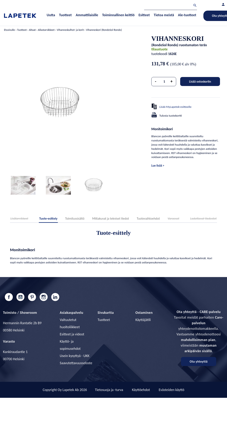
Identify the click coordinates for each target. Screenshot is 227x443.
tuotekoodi (159, 54)
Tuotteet (104, 320)
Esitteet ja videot (72, 334)
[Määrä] (164, 82)
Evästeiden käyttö (171, 390)
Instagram (44, 297)
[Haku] (170, 6)
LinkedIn (55, 297)
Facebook (9, 297)
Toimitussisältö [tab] (74, 218)
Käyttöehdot (141, 390)
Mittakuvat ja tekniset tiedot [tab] (110, 218)
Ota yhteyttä (199, 361)
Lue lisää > (157, 165)
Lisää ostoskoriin (200, 81)
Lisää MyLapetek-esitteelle (175, 107)
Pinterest (32, 297)
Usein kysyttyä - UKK (74, 356)
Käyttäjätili (143, 320)
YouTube (20, 297)
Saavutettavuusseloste (76, 363)
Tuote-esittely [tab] (48, 218)
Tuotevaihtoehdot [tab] (148, 218)
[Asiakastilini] (223, 4)
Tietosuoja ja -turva (109, 390)
